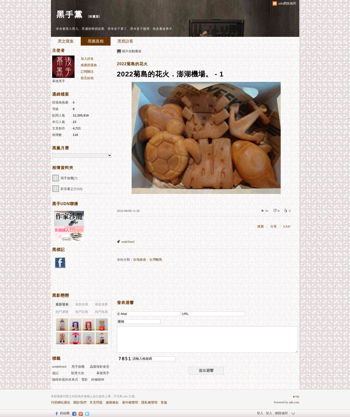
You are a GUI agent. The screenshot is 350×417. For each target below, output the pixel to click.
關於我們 (80, 402)
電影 (84, 379)
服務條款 (112, 402)
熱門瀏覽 (62, 312)
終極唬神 (97, 379)
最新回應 (81, 304)
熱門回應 (81, 312)
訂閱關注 (87, 71)
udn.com (294, 402)
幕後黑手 (58, 81)
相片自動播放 (131, 51)
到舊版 (94, 16)
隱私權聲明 (149, 402)
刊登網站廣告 (60, 402)
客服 (164, 402)
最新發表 (62, 304)
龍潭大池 (77, 373)
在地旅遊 (139, 259)
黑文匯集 (66, 41)
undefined (127, 241)
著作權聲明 (130, 402)
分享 (273, 226)
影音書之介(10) (71, 189)
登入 (260, 413)
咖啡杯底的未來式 (65, 379)
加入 (269, 413)
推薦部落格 (89, 65)
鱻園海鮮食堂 (99, 366)
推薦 (260, 226)
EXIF (287, 226)
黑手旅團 (78, 366)
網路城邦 (281, 413)
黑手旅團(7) (69, 178)
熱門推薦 (101, 312)
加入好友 (87, 58)
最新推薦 (101, 304)
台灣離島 (155, 259)
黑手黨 (69, 13)
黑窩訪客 (125, 41)
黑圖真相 (96, 41)
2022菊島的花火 (132, 64)
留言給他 (87, 78)
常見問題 (96, 402)
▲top (295, 396)
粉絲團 (65, 413)
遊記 (55, 373)
